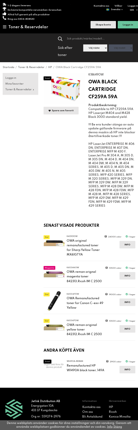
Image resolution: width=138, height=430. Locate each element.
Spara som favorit (61, 111)
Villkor (118, 6)
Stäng (117, 426)
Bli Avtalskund (92, 416)
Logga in (133, 6)
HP (111, 407)
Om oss (87, 411)
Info (127, 245)
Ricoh (113, 411)
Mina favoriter (14, 83)
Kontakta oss (101, 6)
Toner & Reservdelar (25, 27)
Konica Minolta (120, 416)
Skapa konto (103, 25)
